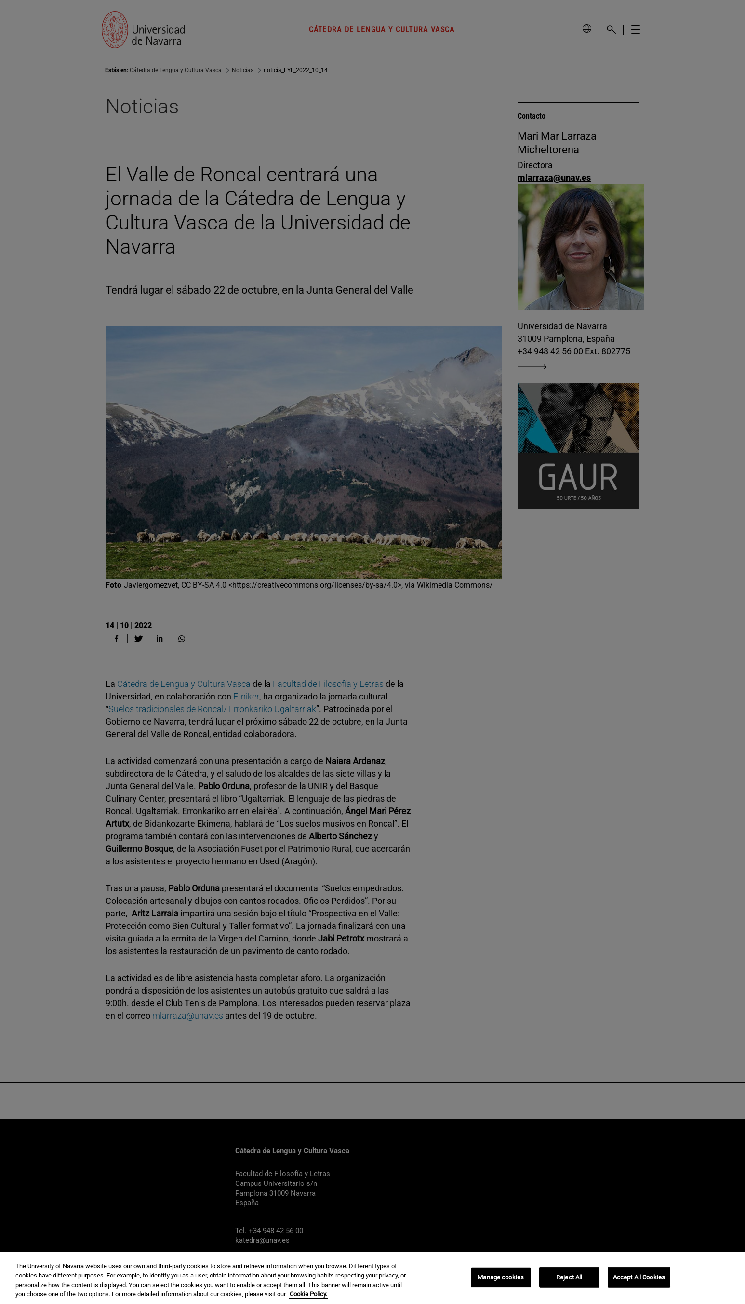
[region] (372, 1278)
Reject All (569, 1277)
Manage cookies (501, 1277)
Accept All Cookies (639, 1277)
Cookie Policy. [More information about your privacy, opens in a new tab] (308, 1294)
